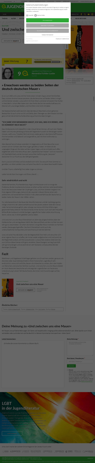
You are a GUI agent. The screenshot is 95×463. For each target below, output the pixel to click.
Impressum (59, 39)
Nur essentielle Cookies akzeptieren (47, 31)
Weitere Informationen (47, 35)
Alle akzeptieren (47, 20)
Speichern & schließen (47, 25)
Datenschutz (65, 39)
